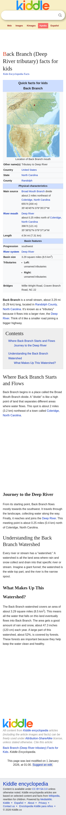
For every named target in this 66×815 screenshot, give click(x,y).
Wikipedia (54, 795)
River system (11, 251)
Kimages (31, 25)
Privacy (43, 802)
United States (29, 169)
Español (55, 25)
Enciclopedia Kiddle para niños (36, 806)
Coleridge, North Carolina (35, 199)
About (31, 802)
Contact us (9, 806)
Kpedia (43, 25)
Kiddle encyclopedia (35, 730)
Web (9, 25)
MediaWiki (46, 799)
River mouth (10, 213)
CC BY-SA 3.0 (40, 789)
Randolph (26, 180)
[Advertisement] (33, 39)
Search (60, 15)
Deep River (27, 213)
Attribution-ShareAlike (38, 738)
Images (19, 25)
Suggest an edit (42, 764)
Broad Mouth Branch (33, 191)
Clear (53, 15)
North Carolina (29, 175)
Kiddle (6, 802)
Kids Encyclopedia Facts (16, 74)
